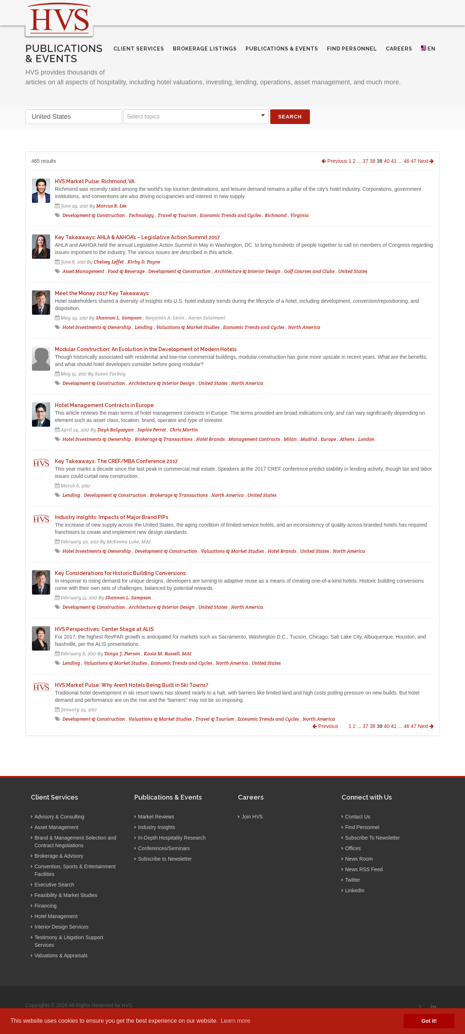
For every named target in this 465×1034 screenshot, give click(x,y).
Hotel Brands (210, 439)
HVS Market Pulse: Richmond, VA (94, 181)
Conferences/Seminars (164, 848)
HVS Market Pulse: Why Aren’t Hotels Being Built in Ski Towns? (131, 685)
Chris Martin (184, 430)
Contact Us (357, 817)
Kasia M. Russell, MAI (167, 654)
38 (373, 161)
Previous (334, 161)
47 (414, 161)
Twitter (352, 880)
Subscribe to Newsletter (165, 859)
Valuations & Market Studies (187, 327)
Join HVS (252, 817)
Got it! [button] (429, 1021)
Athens (347, 439)
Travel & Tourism (177, 215)
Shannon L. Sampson (119, 318)
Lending (144, 327)
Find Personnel (362, 827)
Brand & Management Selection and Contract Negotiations (75, 841)
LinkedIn (354, 890)
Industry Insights (156, 827)
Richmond (276, 215)
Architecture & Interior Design (247, 271)
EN (428, 48)
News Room (359, 859)
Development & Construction (93, 215)
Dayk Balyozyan (115, 430)
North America (304, 327)
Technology (141, 215)
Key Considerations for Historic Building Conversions (120, 573)
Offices (353, 848)
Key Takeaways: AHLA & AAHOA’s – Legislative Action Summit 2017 (137, 237)
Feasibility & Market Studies (66, 895)
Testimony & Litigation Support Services (69, 941)
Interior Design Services (62, 927)
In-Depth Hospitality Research (172, 838)
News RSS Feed (364, 869)
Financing (46, 906)
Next (426, 161)
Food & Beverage (126, 271)
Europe (328, 439)
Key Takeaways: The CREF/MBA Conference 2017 (116, 461)
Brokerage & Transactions (164, 439)
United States (352, 271)
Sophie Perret (151, 430)
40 (387, 161)
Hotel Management (56, 916)
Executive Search (54, 885)
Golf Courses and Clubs (310, 271)
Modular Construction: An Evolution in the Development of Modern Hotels (145, 349)
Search (290, 117)
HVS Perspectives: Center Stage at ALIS (104, 629)
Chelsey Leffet (109, 262)
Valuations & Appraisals (61, 955)
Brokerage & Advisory (59, 856)
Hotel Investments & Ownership (96, 327)
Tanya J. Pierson (122, 654)
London (366, 439)
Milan (290, 439)
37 (365, 161)
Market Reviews (156, 817)
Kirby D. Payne (144, 262)
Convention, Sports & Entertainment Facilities (75, 870)
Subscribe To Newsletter (372, 838)
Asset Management (83, 271)
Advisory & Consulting (59, 817)
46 (406, 161)
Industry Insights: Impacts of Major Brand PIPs (111, 517)
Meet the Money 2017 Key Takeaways (102, 293)
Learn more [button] (235, 1021)
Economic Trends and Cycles (230, 215)
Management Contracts (254, 439)
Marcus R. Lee (111, 206)
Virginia (299, 215)
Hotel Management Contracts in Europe (104, 405)
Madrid (308, 439)
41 (394, 161)
